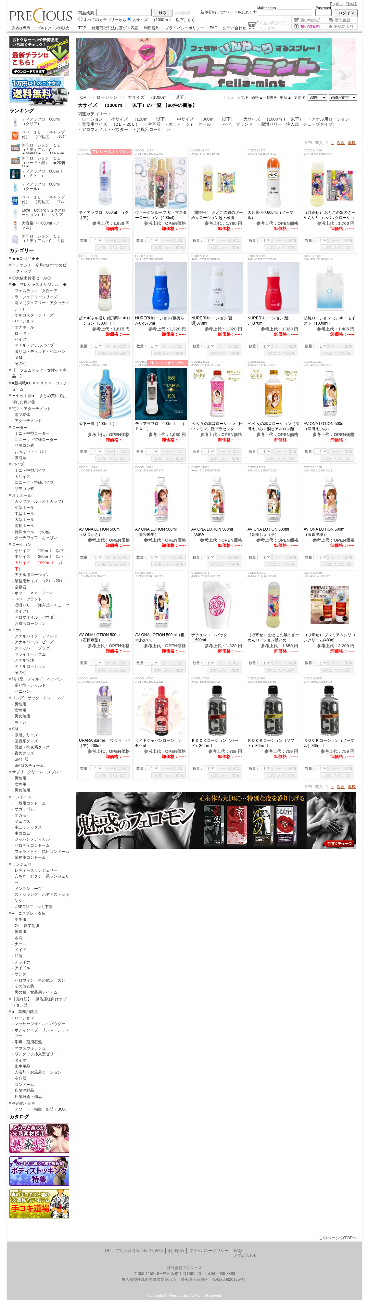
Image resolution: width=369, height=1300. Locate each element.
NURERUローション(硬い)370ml (268, 321)
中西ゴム (22, 833)
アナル (18, 630)
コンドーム (22, 797)
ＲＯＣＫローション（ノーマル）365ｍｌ (329, 743)
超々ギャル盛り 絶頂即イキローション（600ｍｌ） (105, 321)
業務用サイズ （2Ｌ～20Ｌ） (41, 581)
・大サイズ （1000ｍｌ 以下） (271, 119)
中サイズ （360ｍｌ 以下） (41, 556)
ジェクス (22, 821)
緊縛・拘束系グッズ (32, 747)
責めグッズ (24, 753)
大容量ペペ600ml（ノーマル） (270, 215)
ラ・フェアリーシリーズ (36, 297)
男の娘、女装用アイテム (36, 992)
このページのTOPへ (338, 1237)
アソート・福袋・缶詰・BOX (40, 1109)
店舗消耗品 (24, 1090)
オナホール (24, 327)
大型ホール (24, 519)
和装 (18, 956)
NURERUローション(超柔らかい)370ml (159, 321)
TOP (82, 28)
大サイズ (22, 476)
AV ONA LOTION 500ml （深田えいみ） (326, 426)
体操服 (20, 931)
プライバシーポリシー (184, 28)
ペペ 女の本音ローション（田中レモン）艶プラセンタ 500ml (217, 426)
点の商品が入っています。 (275, 25)
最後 (352, 142)
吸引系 (20, 458)
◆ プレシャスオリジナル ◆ (39, 284)
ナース (20, 944)
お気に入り (341, 26)
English (336, 4)
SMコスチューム (29, 765)
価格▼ (271, 97)
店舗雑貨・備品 (28, 1096)
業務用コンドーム (30, 857)
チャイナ (22, 962)
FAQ (213, 28)
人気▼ (243, 97)
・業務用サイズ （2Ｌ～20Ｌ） (109, 124)
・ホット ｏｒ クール (189, 124)
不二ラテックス (28, 827)
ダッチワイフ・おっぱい (36, 537)
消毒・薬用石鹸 (28, 1042)
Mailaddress (266, 8)
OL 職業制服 (29, 925)
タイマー (22, 1060)
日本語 (351, 4)
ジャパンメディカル (32, 839)
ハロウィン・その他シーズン (40, 980)
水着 (18, 937)
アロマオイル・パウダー (36, 617)
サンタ (20, 974)
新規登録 (208, 12)
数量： (85, 240)
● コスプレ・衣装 (28, 913)
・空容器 (152, 124)
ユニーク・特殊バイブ (34, 482)
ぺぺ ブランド (28, 599)
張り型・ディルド (30, 685)
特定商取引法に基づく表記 (115, 28)
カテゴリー (21, 250)
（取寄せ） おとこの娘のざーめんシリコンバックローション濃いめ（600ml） (329, 215)
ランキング (21, 110)
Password (323, 8)
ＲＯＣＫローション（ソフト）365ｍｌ (271, 743)
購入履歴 (341, 20)
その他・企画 (23, 1103)
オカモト (22, 815)
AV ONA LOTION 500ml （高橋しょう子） (270, 532)
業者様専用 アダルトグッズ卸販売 (40, 28)
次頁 (341, 142)
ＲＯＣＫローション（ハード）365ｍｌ (214, 743)
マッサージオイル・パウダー (40, 1024)
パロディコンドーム (32, 845)
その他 (20, 363)
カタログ (19, 1116)
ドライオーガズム (30, 654)
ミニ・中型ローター (32, 433)
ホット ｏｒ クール (36, 593)
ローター (22, 333)
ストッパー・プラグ (32, 648)
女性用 (20, 710)
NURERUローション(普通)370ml (212, 321)
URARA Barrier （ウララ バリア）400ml (104, 743)
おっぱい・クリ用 (30, 451)
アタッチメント (28, 420)
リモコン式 (24, 445)
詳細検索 (183, 13)
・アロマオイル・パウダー (103, 129)
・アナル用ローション (328, 119)
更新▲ (285, 97)
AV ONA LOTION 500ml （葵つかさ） (101, 532)
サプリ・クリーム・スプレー (37, 772)
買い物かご (307, 20)
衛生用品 (22, 1066)
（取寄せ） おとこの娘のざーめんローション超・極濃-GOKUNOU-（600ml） (217, 215)
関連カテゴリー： (94, 113)
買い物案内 (307, 26)
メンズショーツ (28, 888)
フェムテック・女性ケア (36, 291)
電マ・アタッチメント (31, 408)
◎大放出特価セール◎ (31, 278)
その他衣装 (24, 986)
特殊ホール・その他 (32, 532)
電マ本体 (22, 414)
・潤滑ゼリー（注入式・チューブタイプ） (297, 124)
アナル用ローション (32, 575)
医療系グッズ (26, 741)
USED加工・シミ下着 (34, 907)
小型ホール (24, 507)
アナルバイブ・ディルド (36, 636)
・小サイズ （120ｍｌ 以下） (138, 119)
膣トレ (20, 722)
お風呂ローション (30, 623)
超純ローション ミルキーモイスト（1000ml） (329, 321)
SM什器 (21, 759)
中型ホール (24, 513)
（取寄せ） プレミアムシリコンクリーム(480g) (329, 637)
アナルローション (30, 666)
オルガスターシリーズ (34, 315)
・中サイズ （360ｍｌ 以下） (204, 119)
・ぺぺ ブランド (236, 124)
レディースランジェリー (36, 870)
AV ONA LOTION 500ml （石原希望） (101, 637)
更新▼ (300, 97)
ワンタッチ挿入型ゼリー (36, 1054)
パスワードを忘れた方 (237, 12)
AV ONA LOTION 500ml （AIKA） (214, 532)
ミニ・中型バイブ (30, 470)
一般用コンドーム (30, 803)
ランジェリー (23, 864)
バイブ (20, 339)
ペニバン (22, 691)
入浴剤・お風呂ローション (38, 1072)
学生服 (20, 919)
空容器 (20, 587)
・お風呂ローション (151, 129)
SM (15, 729)
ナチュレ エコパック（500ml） (209, 637)
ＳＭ (18, 357)
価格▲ (257, 97)
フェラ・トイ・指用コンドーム (42, 851)
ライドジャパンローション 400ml (158, 743)
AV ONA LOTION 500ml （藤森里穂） (326, 532)
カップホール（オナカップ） (40, 501)
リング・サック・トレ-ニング (38, 698)
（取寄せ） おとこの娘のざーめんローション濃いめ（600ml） (273, 638)
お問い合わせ (234, 28)
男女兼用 (22, 716)
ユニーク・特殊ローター (36, 439)
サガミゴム (24, 809)
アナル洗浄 (24, 660)
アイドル (22, 968)
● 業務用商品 (25, 1012)
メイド (20, 949)
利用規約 (151, 28)
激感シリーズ (26, 735)
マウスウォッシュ (30, 1048)
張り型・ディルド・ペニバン (40, 351)
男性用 (20, 704)
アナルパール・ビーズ (34, 642)
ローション (24, 321)
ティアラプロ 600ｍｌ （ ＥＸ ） (161, 426)
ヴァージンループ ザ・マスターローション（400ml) (161, 215)
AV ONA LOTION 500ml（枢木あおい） (159, 637)
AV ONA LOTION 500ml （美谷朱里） (158, 532)
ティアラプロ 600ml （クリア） (104, 215)
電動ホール (24, 525)
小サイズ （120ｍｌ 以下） (41, 550)
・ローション (90, 119)
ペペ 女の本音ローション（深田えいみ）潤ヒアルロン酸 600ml (273, 426)
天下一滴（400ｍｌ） (98, 423)
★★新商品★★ (25, 258)
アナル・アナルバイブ (34, 345)
